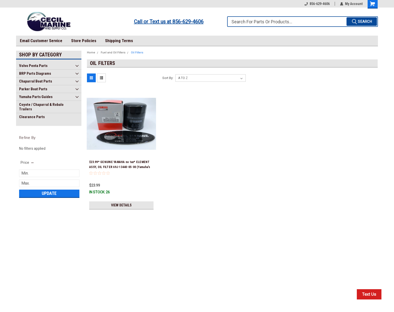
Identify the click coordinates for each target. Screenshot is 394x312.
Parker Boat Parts (33, 89)
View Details (121, 205)
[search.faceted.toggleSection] (27, 162)
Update (49, 193)
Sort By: (167, 78)
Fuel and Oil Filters (113, 52)
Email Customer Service (41, 40)
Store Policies (83, 40)
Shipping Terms (119, 40)
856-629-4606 (317, 4)
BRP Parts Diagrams (35, 73)
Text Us (369, 294)
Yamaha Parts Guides (36, 97)
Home (91, 52)
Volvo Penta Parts (33, 65)
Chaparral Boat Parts (35, 81)
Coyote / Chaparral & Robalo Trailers (41, 106)
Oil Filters (137, 52)
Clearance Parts (32, 117)
